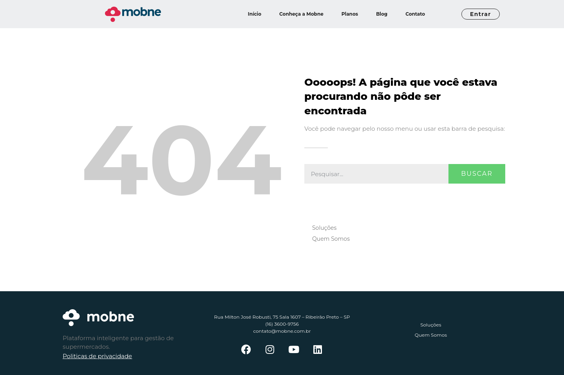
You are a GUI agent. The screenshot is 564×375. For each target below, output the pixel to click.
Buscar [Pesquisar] (477, 173)
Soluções (324, 227)
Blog (381, 14)
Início (254, 14)
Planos (350, 14)
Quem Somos (331, 238)
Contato (415, 14)
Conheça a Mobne (301, 14)
